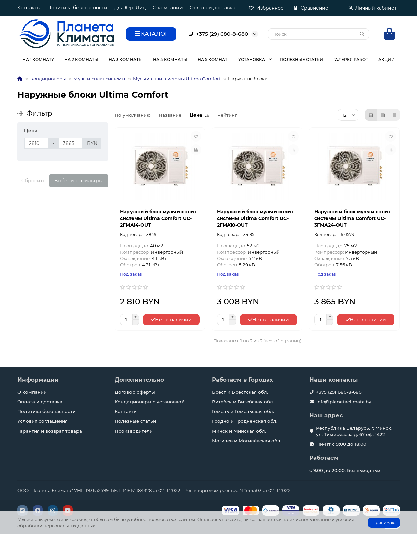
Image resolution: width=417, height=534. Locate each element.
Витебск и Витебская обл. (243, 401)
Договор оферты (135, 392)
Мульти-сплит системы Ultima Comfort (176, 78)
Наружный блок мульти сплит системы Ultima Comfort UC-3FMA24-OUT (352, 218)
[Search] (318, 34)
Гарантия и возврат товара (49, 431)
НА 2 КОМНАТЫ (81, 59)
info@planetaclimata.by (343, 401)
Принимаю (383, 522)
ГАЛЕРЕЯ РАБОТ (350, 59)
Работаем (324, 457)
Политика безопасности (77, 8)
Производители (134, 431)
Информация (37, 379)
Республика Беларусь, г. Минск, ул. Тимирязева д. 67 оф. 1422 (354, 431)
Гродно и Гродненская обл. (244, 421)
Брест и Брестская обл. (240, 392)
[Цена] (36, 143)
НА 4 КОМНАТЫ (170, 59)
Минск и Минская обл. (239, 431)
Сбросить (33, 181)
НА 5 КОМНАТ (212, 59)
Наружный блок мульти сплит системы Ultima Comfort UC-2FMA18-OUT (255, 218)
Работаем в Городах (242, 379)
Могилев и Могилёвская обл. (246, 440)
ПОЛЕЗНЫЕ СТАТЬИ (301, 59)
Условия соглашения (42, 421)
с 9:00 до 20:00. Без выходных (344, 470)
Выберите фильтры (78, 181)
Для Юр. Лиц (130, 8)
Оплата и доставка (213, 8)
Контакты (29, 8)
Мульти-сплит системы (99, 78)
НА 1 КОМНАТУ (38, 59)
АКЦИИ (386, 59)
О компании (168, 8)
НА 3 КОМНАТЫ (126, 59)
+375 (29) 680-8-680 (217, 34)
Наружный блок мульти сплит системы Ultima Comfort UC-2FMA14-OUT (158, 218)
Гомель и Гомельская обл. (243, 411)
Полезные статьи (135, 421)
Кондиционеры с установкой (150, 401)
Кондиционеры (48, 78)
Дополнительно (139, 379)
